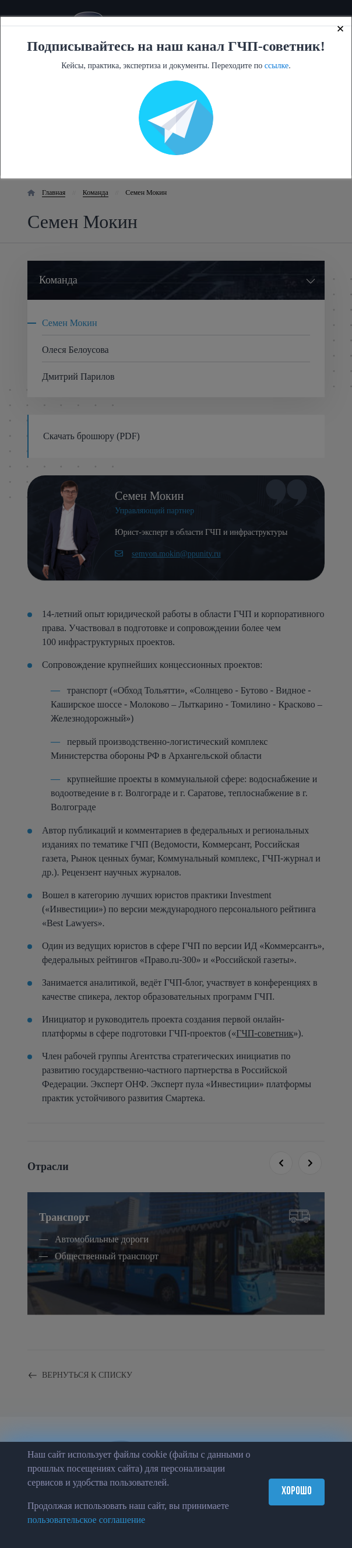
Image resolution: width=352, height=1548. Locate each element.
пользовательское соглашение (86, 1520)
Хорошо (296, 1491)
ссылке (277, 65)
